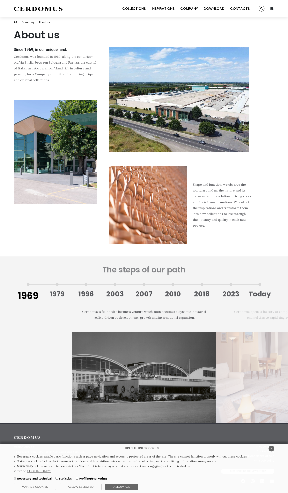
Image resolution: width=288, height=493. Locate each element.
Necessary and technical (34, 478)
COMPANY (189, 8)
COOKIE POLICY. (39, 471)
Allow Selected (80, 487)
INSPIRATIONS (163, 8)
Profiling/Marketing (93, 478)
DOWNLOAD (214, 8)
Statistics (65, 478)
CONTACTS (240, 8)
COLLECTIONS (134, 8)
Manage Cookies (35, 487)
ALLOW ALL (121, 487)
